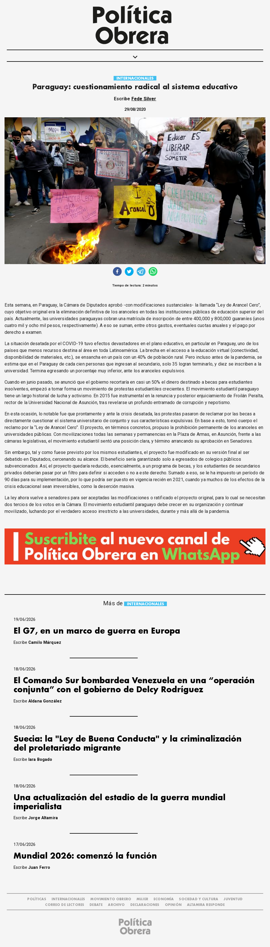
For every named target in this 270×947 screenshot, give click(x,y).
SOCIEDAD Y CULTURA (198, 899)
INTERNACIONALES (135, 78)
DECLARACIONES (145, 904)
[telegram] (141, 272)
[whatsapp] (153, 272)
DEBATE (96, 904)
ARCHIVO (116, 904)
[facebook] (117, 272)
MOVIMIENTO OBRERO (110, 899)
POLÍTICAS (36, 899)
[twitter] (129, 272)
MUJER (142, 899)
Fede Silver (143, 98)
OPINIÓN (173, 904)
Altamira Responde (206, 904)
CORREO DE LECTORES (64, 904)
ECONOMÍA (164, 899)
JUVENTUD (233, 899)
